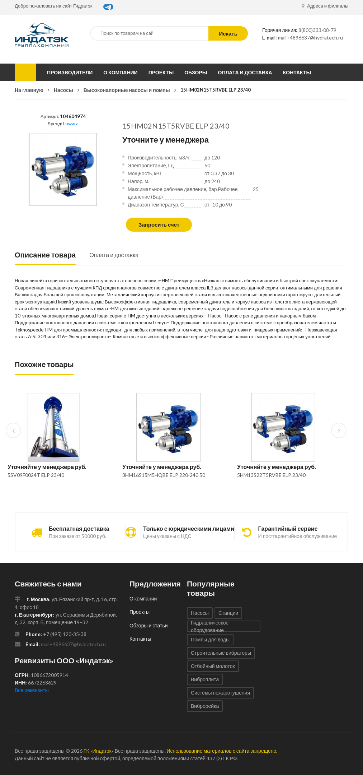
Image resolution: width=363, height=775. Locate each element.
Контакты (297, 72)
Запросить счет (158, 224)
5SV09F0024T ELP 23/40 (36, 475)
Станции (228, 613)
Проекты (161, 72)
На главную (29, 90)
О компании (120, 72)
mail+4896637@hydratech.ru (310, 37)
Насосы (63, 90)
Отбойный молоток (213, 666)
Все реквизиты (32, 690)
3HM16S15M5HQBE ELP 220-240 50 (163, 475)
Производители (70, 72)
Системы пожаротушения (220, 693)
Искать (228, 33)
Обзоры (195, 72)
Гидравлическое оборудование (209, 626)
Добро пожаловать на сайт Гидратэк (54, 6)
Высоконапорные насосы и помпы (127, 90)
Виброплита (205, 679)
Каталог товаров (25, 72)
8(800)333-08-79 (317, 30)
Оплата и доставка (245, 72)
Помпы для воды (210, 639)
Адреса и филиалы (325, 6)
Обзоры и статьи (148, 625)
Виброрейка (205, 706)
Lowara (71, 123)
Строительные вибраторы (221, 653)
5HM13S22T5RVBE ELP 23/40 (271, 475)
